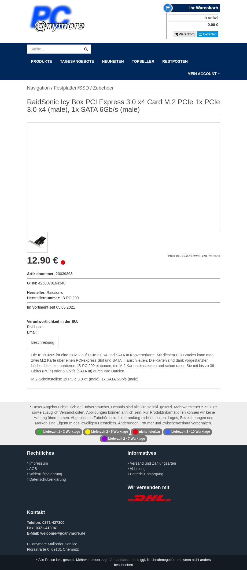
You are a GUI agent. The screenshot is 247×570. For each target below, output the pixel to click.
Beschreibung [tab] (42, 342)
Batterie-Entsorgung (145, 474)
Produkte (41, 61)
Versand (214, 255)
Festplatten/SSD (71, 88)
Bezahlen (207, 34)
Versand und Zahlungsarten (152, 463)
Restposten (175, 61)
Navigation (38, 88)
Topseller (143, 61)
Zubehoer (103, 88)
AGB (32, 469)
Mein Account (203, 74)
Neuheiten (113, 61)
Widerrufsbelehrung (44, 474)
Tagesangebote (77, 61)
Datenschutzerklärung (46, 479)
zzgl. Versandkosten (116, 560)
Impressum (37, 463)
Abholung (137, 469)
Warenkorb (185, 34)
